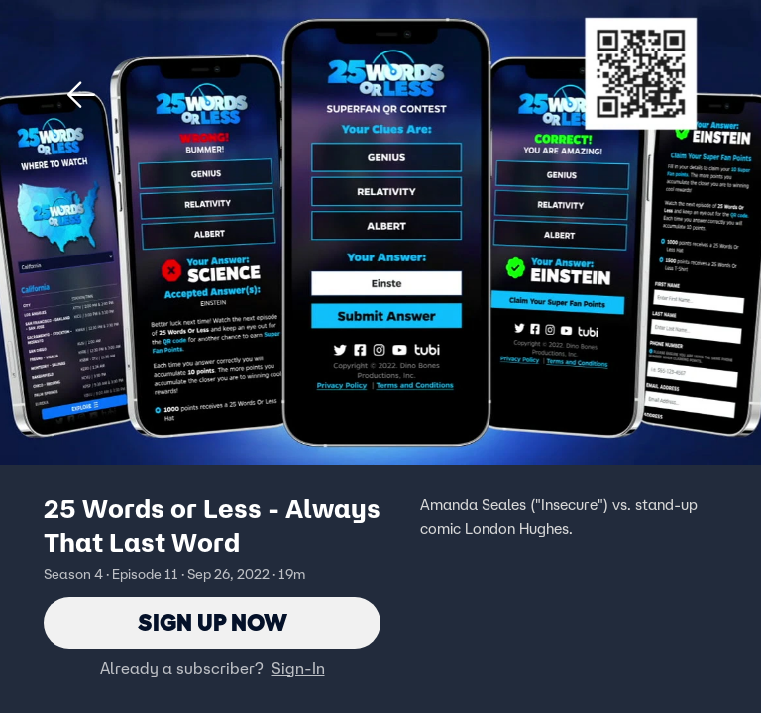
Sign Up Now (212, 622)
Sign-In (298, 668)
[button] (81, 95)
